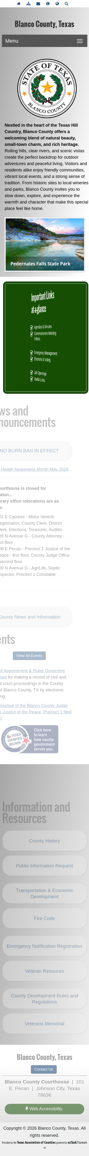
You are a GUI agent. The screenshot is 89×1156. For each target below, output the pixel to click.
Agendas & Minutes (45, 327)
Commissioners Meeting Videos (45, 335)
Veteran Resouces (44, 976)
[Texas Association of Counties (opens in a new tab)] (36, 1142)
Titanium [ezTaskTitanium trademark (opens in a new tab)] (77, 1142)
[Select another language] (58, 3)
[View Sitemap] (29, 3)
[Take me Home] (20, 3)
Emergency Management (45, 353)
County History (44, 846)
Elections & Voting (45, 359)
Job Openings (45, 373)
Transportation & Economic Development (44, 899)
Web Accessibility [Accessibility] (43, 1108)
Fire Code (44, 923)
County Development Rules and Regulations (44, 1004)
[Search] (68, 3)
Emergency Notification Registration (44, 951)
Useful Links (45, 379)
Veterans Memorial (44, 1029)
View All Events (24, 656)
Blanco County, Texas (44, 24)
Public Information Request (44, 871)
